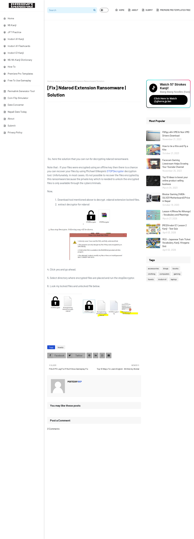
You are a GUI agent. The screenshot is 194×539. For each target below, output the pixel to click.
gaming (177, 274)
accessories (153, 268)
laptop (174, 279)
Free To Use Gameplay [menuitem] (17, 80)
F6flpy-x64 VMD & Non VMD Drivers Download (175, 134)
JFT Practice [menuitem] (12, 32)
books (175, 268)
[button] (104, 10)
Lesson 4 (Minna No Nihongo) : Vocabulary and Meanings (176, 213)
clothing (151, 274)
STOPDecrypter (115, 171)
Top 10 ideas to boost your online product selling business (175, 180)
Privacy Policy (12, 132)
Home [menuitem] (8, 18)
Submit (9, 125)
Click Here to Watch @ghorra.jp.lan (165, 100)
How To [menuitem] (9, 66)
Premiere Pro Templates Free (173, 10)
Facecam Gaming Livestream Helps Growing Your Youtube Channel (175, 163)
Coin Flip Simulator (15, 97)
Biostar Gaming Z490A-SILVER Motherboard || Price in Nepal (176, 197)
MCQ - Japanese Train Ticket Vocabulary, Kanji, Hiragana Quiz (176, 243)
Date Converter (13, 104)
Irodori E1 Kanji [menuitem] (13, 52)
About (8, 118)
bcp (80, 381)
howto (58, 81)
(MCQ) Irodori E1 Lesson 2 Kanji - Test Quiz (174, 227)
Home (119, 10)
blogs (165, 268)
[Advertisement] (119, 50)
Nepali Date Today (15, 111)
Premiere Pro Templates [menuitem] (18, 73)
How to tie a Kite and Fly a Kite (175, 148)
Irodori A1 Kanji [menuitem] (13, 38)
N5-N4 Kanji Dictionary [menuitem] (17, 59)
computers (164, 274)
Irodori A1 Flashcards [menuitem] (16, 45)
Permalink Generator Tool (19, 91)
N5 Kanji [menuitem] (9, 25)
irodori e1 (162, 279)
